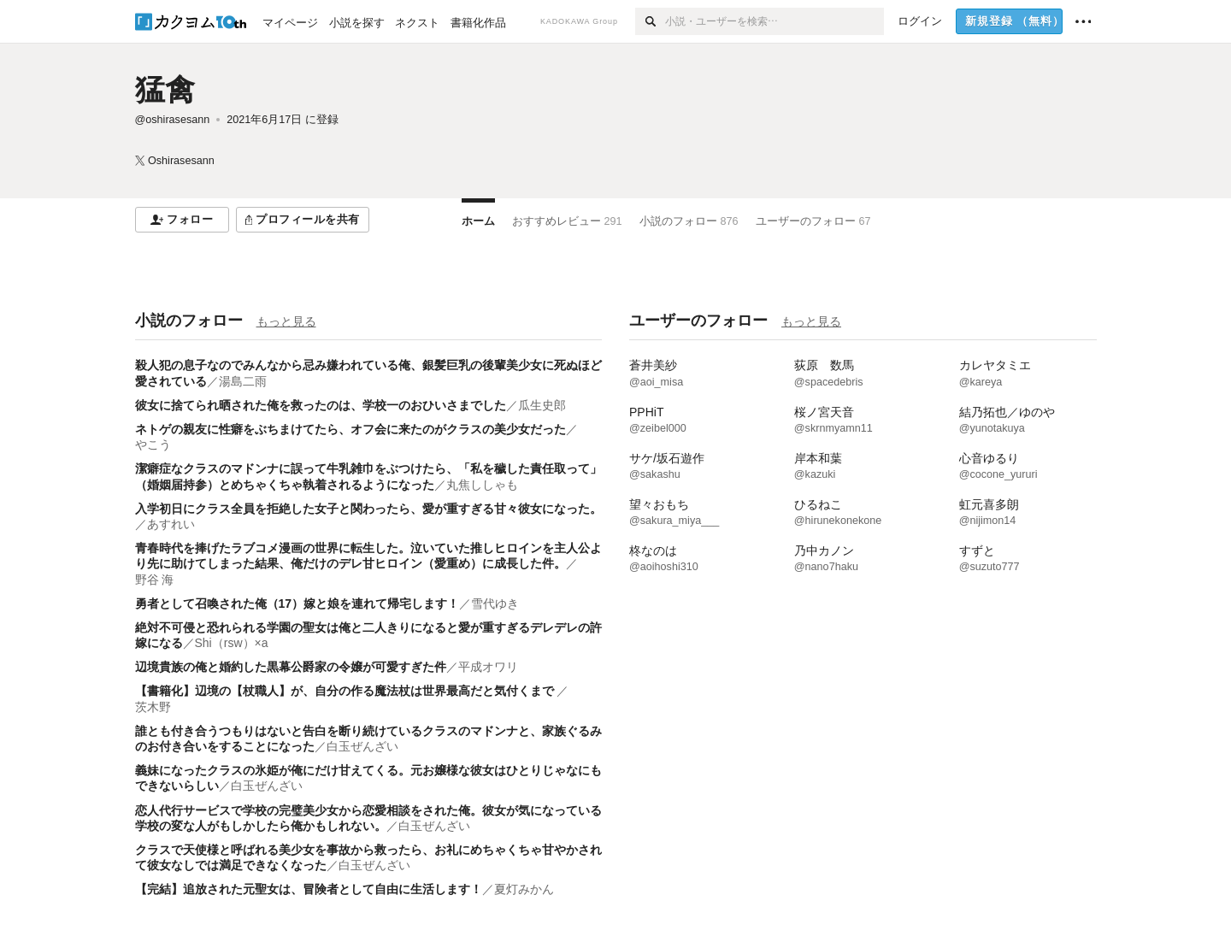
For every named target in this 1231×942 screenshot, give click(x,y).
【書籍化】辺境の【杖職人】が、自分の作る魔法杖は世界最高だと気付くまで (346, 691)
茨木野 (153, 707)
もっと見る (286, 321)
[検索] (650, 21)
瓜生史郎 (542, 405)
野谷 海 (154, 579)
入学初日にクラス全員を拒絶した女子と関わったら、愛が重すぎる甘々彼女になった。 (368, 508)
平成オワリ (488, 667)
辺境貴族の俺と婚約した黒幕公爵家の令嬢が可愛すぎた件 (290, 667)
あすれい (171, 524)
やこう (153, 444)
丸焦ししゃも (482, 485)
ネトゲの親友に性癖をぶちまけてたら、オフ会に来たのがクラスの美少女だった (350, 429)
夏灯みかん (524, 889)
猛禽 (165, 89)
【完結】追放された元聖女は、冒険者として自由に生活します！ (308, 889)
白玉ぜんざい (362, 746)
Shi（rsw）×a (231, 643)
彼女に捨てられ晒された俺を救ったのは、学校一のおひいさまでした (320, 405)
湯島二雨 (243, 381)
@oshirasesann (172, 120)
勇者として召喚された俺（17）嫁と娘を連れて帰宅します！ (297, 603)
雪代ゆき (495, 603)
